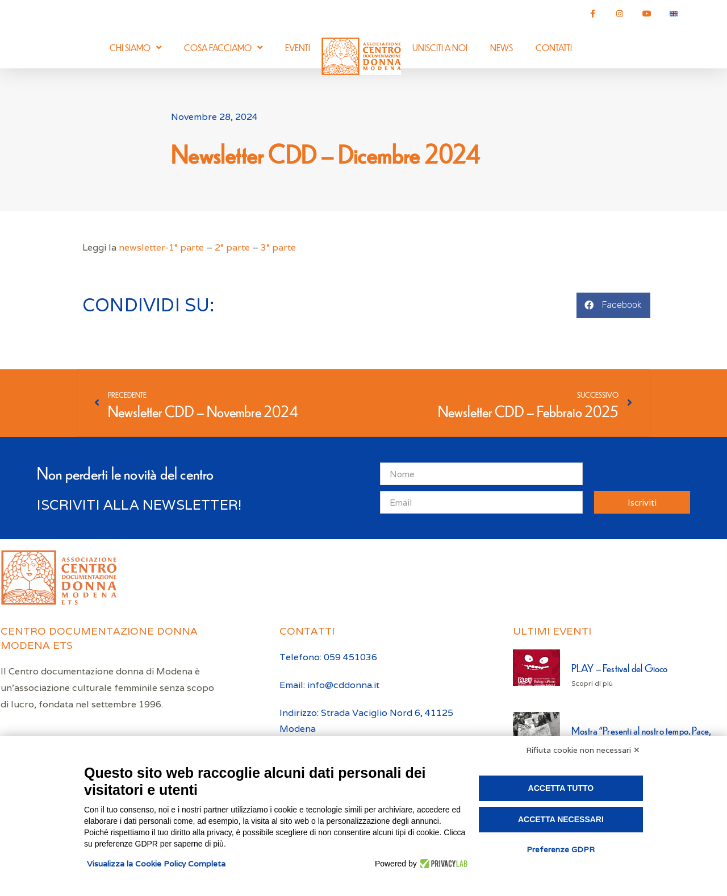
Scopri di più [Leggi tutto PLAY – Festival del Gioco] (592, 683)
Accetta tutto (561, 788)
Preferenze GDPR (561, 849)
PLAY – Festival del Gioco (619, 667)
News (501, 47)
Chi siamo (135, 47)
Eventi (297, 47)
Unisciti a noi (439, 47)
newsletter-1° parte (161, 247)
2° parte (232, 247)
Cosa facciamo (223, 47)
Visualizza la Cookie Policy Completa (156, 864)
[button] (613, 305)
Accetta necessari (561, 819)
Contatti (554, 47)
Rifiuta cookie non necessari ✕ (583, 750)
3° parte (278, 247)
